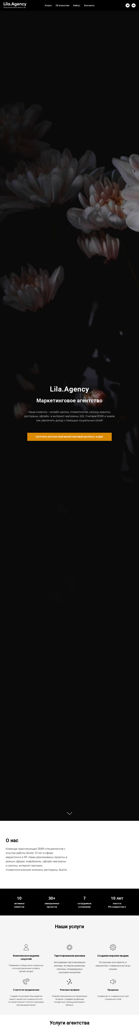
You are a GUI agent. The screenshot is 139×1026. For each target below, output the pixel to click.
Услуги (48, 5)
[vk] (134, 5)
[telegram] (128, 5)
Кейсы (76, 5)
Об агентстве (62, 5)
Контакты (89, 5)
